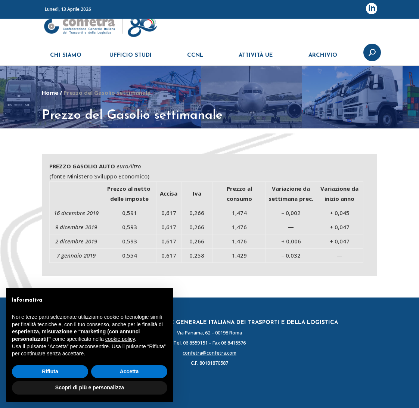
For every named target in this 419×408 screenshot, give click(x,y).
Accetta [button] (129, 371)
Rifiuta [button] (50, 371)
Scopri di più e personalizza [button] (89, 387)
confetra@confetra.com (209, 352)
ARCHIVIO (322, 59)
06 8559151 (195, 342)
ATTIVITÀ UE (256, 59)
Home (50, 92)
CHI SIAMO (65, 59)
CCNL (195, 59)
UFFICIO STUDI (130, 59)
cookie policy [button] (120, 339)
